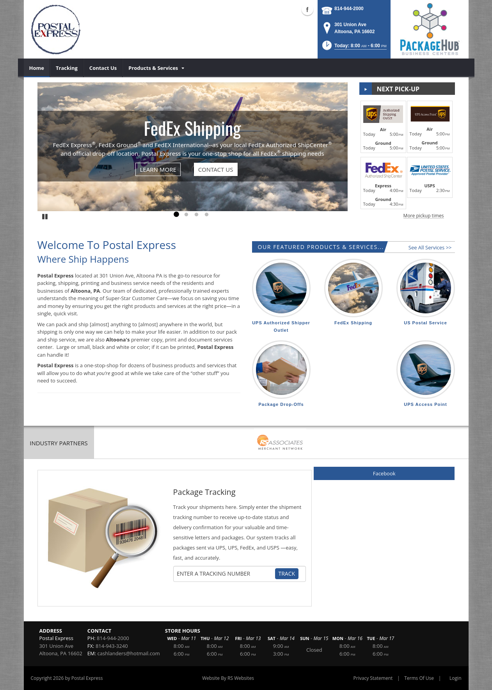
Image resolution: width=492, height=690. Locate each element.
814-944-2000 (349, 8)
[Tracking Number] (225, 573)
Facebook (384, 473)
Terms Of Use (419, 678)
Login (455, 678)
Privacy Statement (373, 678)
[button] (354, 47)
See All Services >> (430, 247)
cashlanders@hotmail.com (129, 653)
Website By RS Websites (228, 678)
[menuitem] (37, 68)
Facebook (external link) (307, 9)
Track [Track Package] (287, 573)
